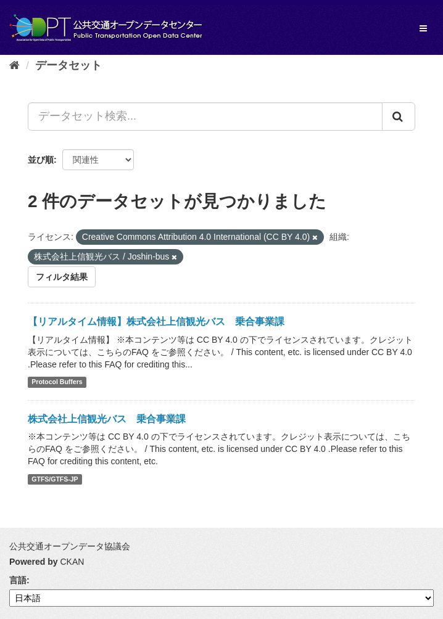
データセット (68, 65)
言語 (18, 580)
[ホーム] (14, 65)
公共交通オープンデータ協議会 (69, 546)
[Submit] (398, 116)
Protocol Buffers (56, 382)
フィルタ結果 (62, 277)
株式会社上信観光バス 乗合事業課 (107, 419)
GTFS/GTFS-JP (54, 479)
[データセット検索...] (205, 116)
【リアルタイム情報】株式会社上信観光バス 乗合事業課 (156, 321)
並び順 (41, 160)
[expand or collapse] (423, 28)
